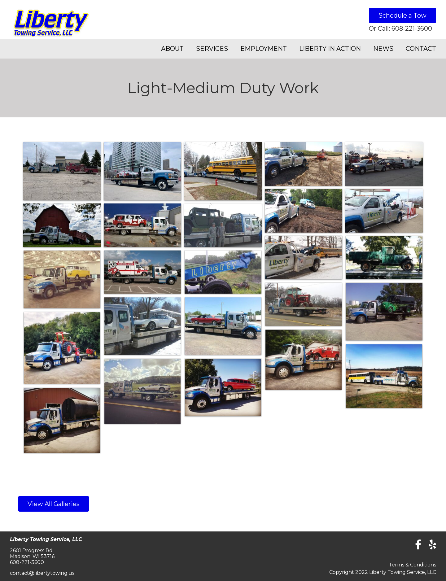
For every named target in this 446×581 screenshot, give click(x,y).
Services (212, 48)
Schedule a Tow (402, 15)
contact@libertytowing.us (42, 573)
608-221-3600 (411, 28)
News (383, 48)
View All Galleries (54, 504)
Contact (421, 48)
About (172, 48)
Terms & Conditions (412, 565)
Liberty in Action (330, 48)
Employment (263, 48)
